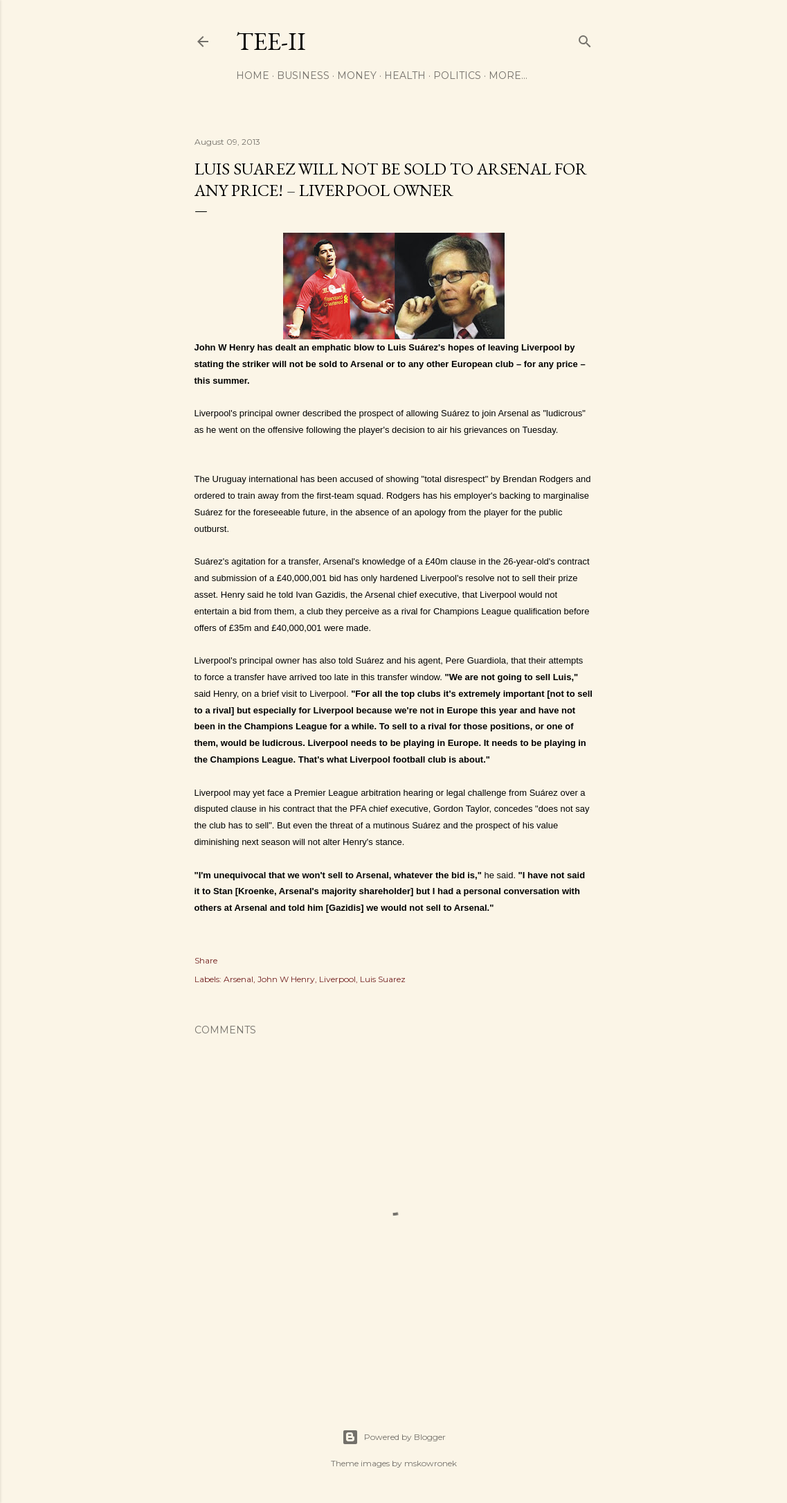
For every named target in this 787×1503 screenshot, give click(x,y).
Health (405, 75)
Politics (457, 75)
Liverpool (337, 979)
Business (303, 75)
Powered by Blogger (394, 1437)
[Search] (585, 38)
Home (252, 75)
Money (357, 75)
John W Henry (286, 979)
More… (508, 75)
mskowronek (430, 1463)
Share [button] (206, 960)
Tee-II (271, 41)
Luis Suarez (383, 979)
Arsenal (238, 979)
